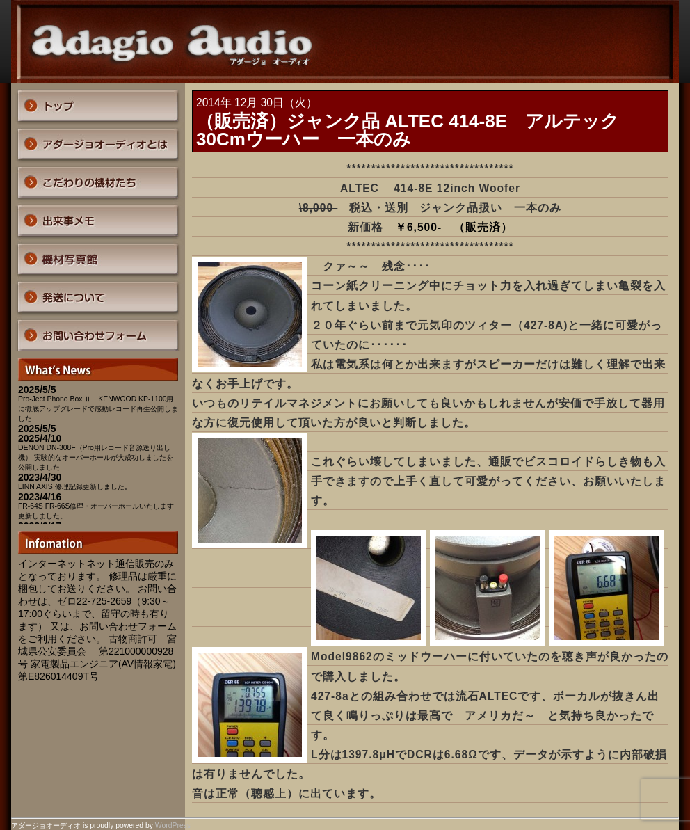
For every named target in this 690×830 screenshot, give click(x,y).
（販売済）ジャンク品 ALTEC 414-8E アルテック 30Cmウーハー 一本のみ (416, 130)
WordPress (173, 825)
